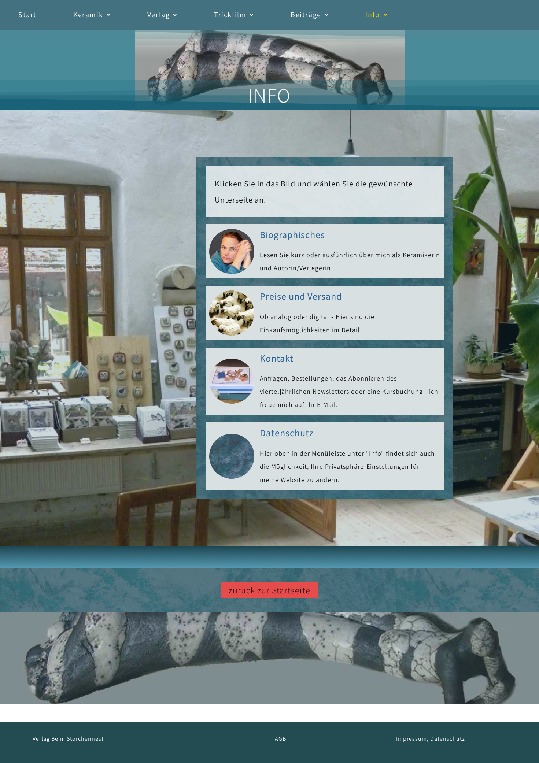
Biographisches (292, 234)
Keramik (92, 14)
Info (376, 14)
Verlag (162, 14)
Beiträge (310, 14)
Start (27, 14)
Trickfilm (234, 14)
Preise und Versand (301, 296)
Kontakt (277, 358)
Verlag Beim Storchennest (68, 738)
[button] (92, 15)
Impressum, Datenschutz (430, 738)
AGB (280, 738)
